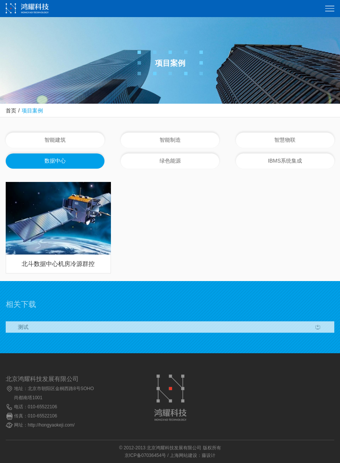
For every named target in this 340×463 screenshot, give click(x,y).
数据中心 (55, 161)
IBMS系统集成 (285, 161)
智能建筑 (55, 140)
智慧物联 (285, 140)
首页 (11, 110)
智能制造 (170, 140)
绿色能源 (170, 161)
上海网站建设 (183, 455)
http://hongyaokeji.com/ (51, 425)
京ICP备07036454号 (145, 455)
